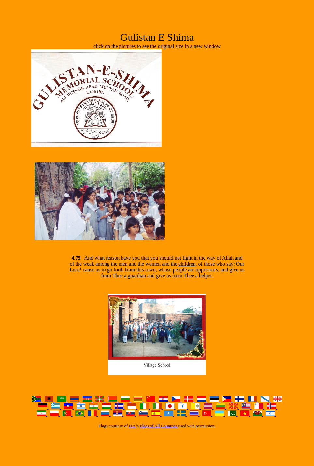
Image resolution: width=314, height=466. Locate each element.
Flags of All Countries (159, 425)
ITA (132, 425)
